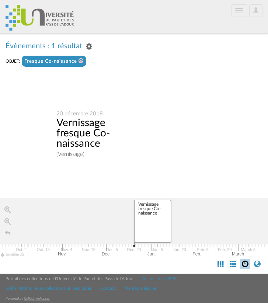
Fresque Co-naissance (54, 61)
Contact (108, 288)
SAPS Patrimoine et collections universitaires (49, 288)
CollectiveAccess (37, 298)
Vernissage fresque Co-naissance (83, 133)
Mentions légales (140, 288)
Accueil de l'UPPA (159, 278)
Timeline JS (12, 256)
